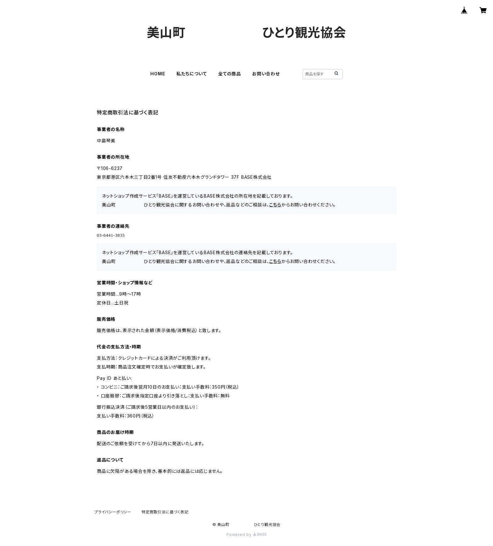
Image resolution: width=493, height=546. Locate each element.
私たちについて (191, 73)
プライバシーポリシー (112, 512)
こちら (275, 204)
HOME (157, 73)
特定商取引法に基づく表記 (165, 512)
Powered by (246, 534)
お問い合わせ (266, 73)
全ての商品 (229, 73)
